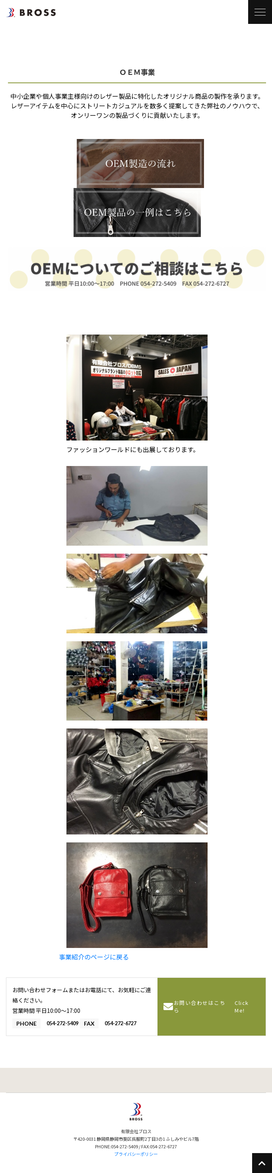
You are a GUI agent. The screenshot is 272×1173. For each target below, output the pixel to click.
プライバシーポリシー (136, 1154)
